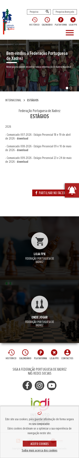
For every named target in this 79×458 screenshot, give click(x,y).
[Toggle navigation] (70, 33)
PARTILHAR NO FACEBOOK (53, 193)
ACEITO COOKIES (40, 444)
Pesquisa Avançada (65, 11)
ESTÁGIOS (33, 100)
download (22, 138)
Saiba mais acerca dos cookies (39, 450)
